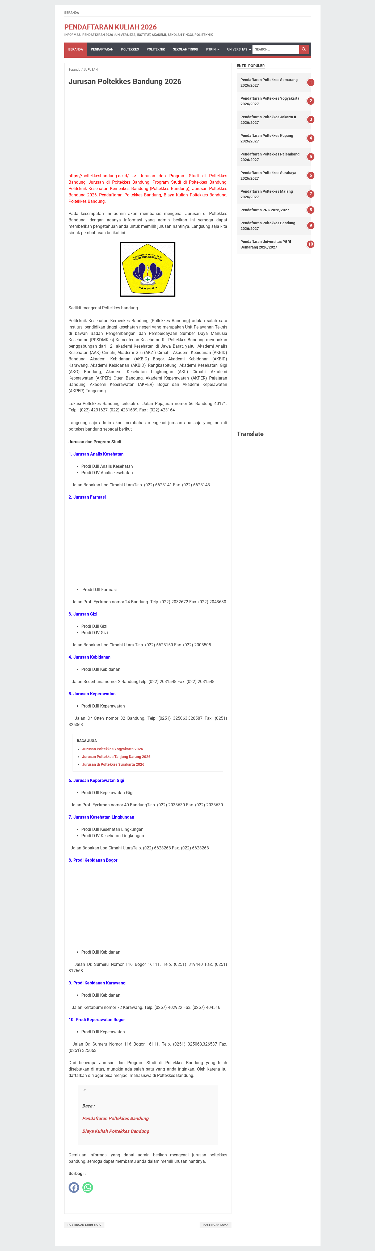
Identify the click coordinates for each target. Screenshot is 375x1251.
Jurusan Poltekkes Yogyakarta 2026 (112, 749)
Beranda (71, 13)
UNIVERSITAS (237, 49)
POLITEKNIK (156, 49)
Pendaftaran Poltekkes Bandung (115, 1118)
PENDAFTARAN (102, 49)
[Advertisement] (148, 129)
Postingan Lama (215, 1225)
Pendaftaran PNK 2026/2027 (265, 210)
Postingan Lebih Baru (84, 1225)
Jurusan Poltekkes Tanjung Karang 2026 (116, 757)
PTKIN (211, 49)
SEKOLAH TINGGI (185, 49)
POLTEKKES (130, 49)
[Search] (275, 49)
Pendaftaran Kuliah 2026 (110, 27)
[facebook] (74, 1187)
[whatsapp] (87, 1187)
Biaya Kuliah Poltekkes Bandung (115, 1131)
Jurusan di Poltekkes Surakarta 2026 (113, 764)
